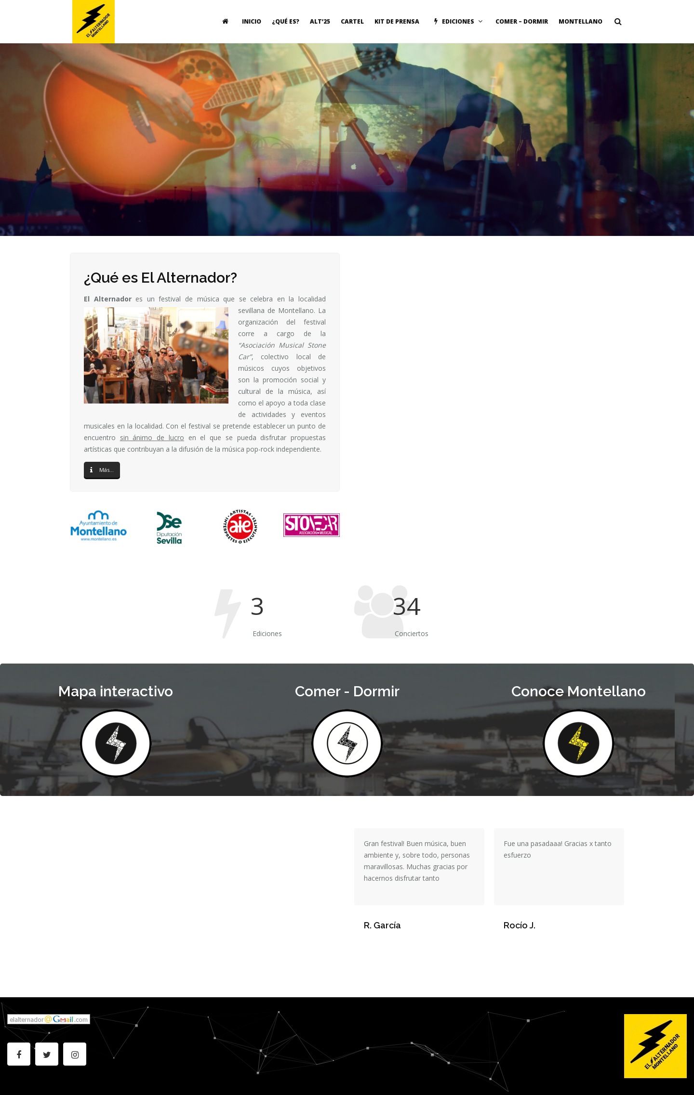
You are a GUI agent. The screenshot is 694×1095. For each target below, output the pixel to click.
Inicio (251, 21)
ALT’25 (320, 21)
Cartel (352, 21)
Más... (102, 469)
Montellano (580, 21)
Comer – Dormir (521, 21)
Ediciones (457, 21)
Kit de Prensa (396, 21)
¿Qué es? (285, 21)
